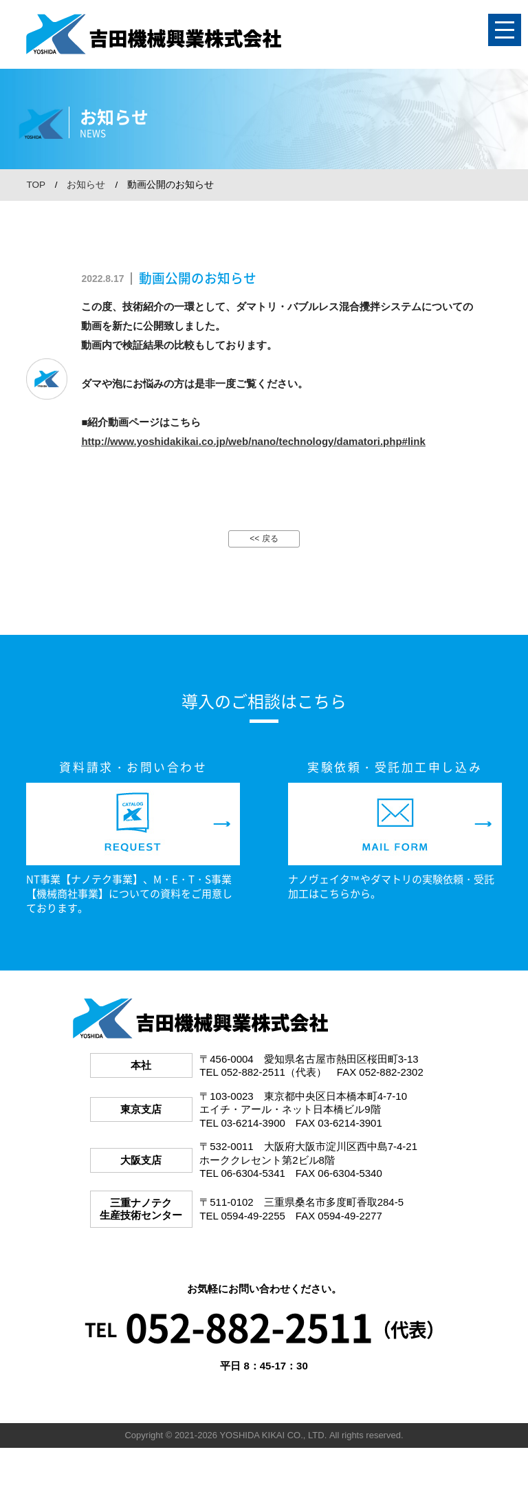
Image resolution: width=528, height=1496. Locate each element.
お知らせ (86, 185)
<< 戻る (264, 538)
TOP (35, 185)
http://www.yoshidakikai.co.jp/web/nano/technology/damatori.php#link (253, 441)
